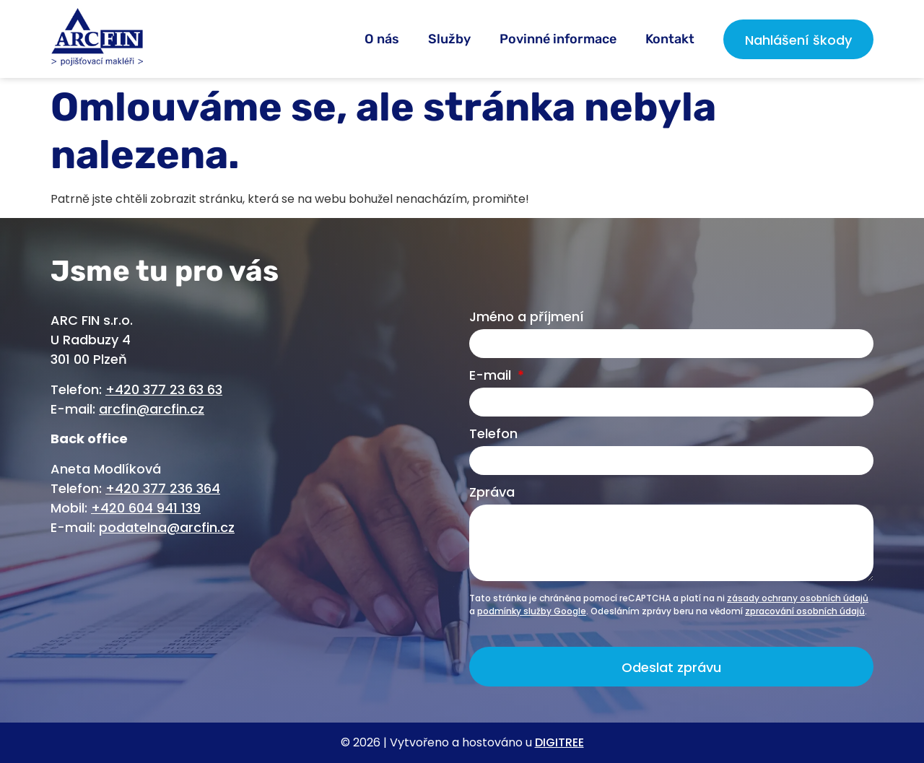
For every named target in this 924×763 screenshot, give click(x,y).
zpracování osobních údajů (805, 611)
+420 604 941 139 (146, 508)
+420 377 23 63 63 (163, 389)
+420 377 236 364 (162, 488)
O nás (382, 39)
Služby (449, 39)
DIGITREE (559, 742)
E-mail (492, 376)
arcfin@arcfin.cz (151, 409)
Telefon (493, 434)
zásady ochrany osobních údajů (797, 598)
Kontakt (669, 39)
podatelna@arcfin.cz (167, 527)
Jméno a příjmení (526, 318)
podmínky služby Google (531, 611)
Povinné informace (558, 39)
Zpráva (492, 493)
